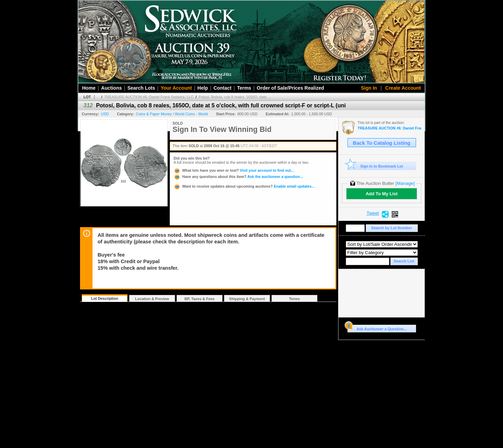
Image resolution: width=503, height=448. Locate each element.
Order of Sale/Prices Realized (290, 88)
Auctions (111, 88)
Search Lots (141, 88)
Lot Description (104, 298)
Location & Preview (152, 299)
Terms (244, 88)
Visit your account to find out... (234, 170)
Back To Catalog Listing (382, 143)
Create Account (403, 88)
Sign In (369, 88)
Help (202, 88)
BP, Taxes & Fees (200, 299)
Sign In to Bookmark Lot (375, 166)
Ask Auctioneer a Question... (377, 328)
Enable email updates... (244, 186)
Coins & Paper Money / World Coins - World (172, 114)
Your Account (176, 88)
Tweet (373, 213)
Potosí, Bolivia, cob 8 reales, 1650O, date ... (235, 97)
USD (105, 114)
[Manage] (405, 183)
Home (89, 88)
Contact (222, 88)
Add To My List (381, 193)
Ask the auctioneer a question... (238, 176)
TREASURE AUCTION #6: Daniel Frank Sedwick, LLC (149, 97)
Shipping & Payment (247, 299)
